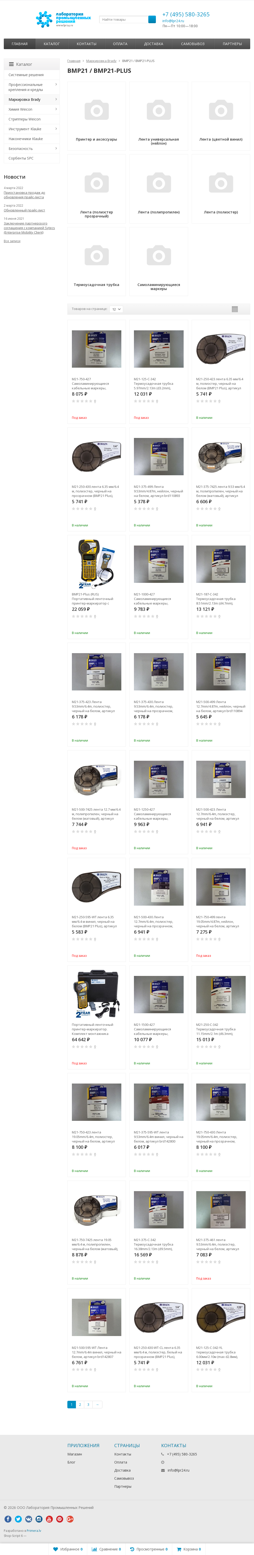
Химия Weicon (20, 109)
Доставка (153, 43)
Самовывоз (193, 43)
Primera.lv (34, 1531)
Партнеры (232, 43)
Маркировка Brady (101, 60)
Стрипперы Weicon (25, 119)
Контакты (86, 43)
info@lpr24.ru (173, 20)
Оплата (120, 43)
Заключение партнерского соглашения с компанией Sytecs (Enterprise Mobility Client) (29, 228)
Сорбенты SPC (21, 158)
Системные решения (26, 74)
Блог (71, 1462)
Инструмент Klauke (25, 128)
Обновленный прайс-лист (24, 210)
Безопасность (21, 148)
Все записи (12, 241)
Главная (19, 43)
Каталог (52, 43)
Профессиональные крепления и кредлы (26, 87)
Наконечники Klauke (26, 138)
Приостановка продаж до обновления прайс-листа (24, 194)
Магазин (74, 1454)
